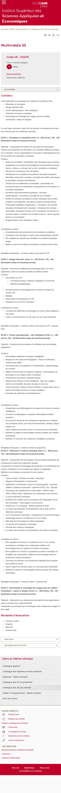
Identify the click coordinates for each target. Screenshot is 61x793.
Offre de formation (19, 29)
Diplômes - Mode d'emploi (15, 677)
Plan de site (44, 768)
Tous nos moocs (10, 698)
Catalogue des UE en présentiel (17, 682)
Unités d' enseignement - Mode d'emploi (22, 693)
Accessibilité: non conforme (30, 771)
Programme (9, 89)
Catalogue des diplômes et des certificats (22, 671)
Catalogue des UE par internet (44, 29)
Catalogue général (11, 666)
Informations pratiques (15, 645)
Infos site (15, 768)
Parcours (8, 639)
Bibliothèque (29, 768)
